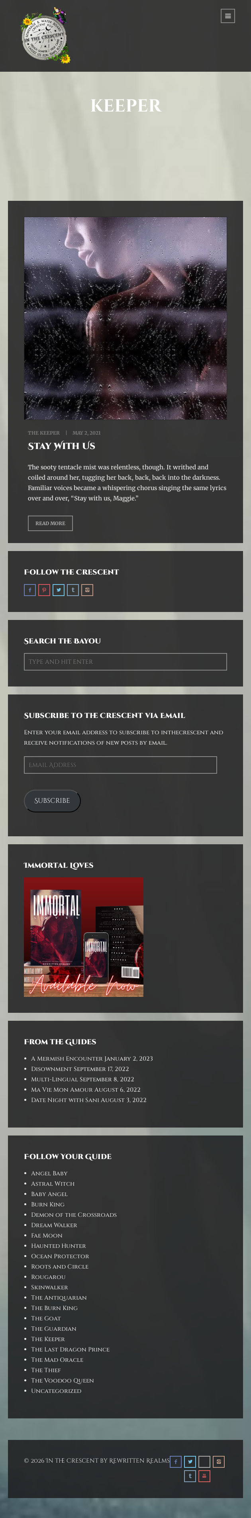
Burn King (48, 1204)
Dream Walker (54, 1225)
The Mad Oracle (57, 1360)
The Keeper (44, 433)
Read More (50, 523)
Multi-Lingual (54, 1079)
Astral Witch (53, 1184)
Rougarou (48, 1277)
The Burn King (54, 1308)
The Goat (46, 1318)
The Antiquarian (59, 1298)
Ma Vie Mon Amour (62, 1090)
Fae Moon (47, 1236)
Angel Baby (49, 1173)
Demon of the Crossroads (74, 1215)
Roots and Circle (59, 1267)
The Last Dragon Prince (70, 1349)
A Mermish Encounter (67, 1059)
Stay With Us (61, 446)
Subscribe (52, 800)
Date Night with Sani (65, 1100)
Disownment (51, 1069)
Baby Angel (49, 1194)
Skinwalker (49, 1287)
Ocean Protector (60, 1256)
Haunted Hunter (58, 1246)
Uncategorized (56, 1391)
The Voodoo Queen (62, 1381)
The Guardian (53, 1329)
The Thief (46, 1370)
